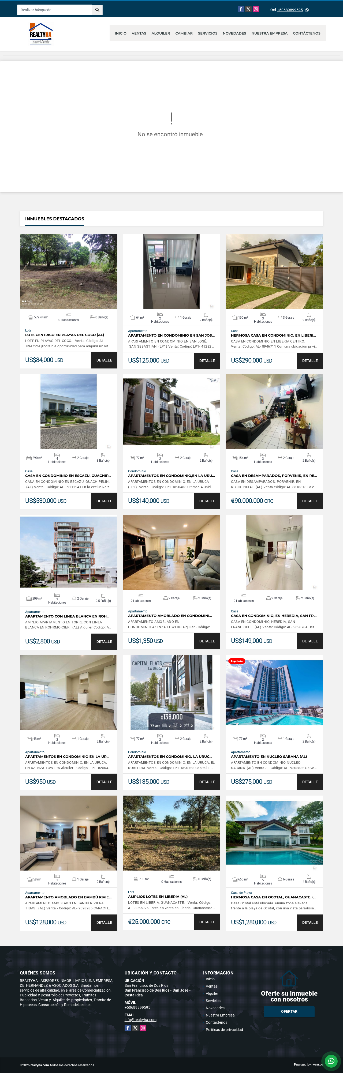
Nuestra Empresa (270, 33)
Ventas (139, 33)
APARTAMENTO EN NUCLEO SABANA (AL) (269, 757)
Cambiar (184, 33)
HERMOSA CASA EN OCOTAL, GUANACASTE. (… (273, 897)
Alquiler (161, 33)
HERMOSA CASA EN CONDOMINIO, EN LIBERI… (273, 335)
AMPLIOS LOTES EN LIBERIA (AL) (158, 897)
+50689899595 (290, 10)
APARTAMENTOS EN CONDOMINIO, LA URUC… (170, 757)
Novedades (234, 33)
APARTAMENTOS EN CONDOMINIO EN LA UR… (67, 757)
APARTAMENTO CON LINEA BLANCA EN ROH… (67, 616)
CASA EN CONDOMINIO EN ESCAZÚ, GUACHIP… (68, 476)
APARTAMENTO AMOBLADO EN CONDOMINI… (170, 616)
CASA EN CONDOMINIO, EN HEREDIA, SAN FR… (273, 616)
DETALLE (104, 360)
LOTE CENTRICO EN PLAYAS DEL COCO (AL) (64, 335)
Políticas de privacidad (224, 1029)
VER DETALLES (69, 271)
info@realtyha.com (140, 1020)
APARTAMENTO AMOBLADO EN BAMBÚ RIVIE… (68, 897)
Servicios (207, 33)
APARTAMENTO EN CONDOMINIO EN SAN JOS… (171, 335)
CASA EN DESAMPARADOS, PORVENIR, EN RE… (274, 476)
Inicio (120, 33)
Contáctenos (306, 33)
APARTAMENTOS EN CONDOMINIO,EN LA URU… (171, 476)
